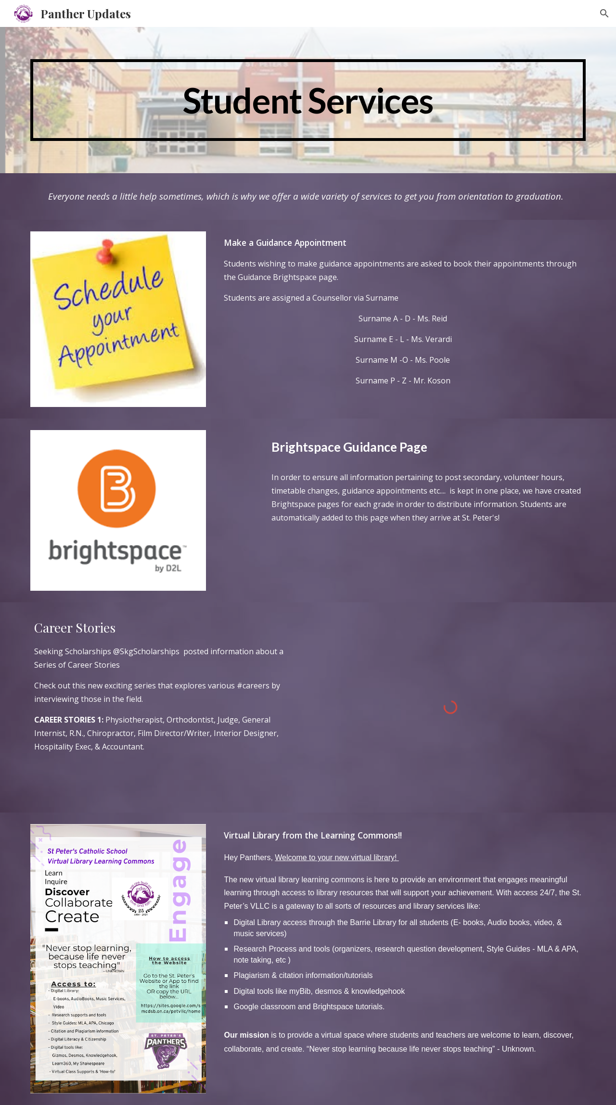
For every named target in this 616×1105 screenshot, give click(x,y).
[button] (604, 13)
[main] (308, 100)
